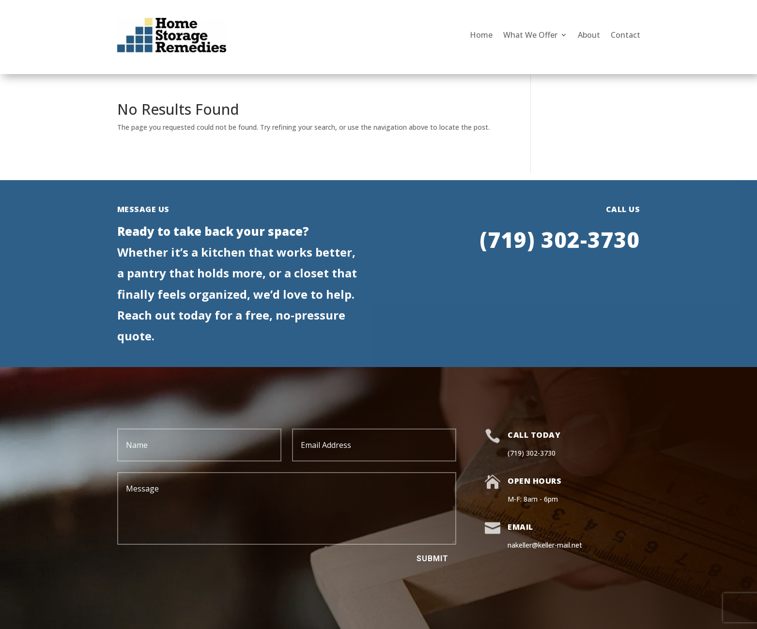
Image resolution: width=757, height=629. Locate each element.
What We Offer (530, 35)
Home (481, 35)
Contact (625, 35)
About (589, 35)
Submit (432, 558)
